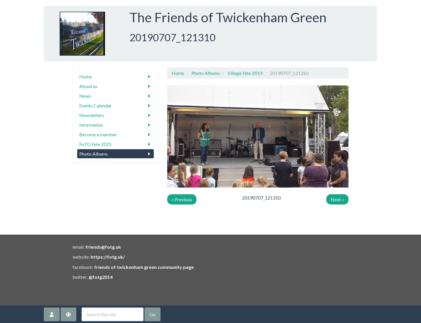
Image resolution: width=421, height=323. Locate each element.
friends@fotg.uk (103, 247)
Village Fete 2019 (245, 73)
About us (115, 86)
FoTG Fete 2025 (115, 144)
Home (115, 76)
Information (115, 124)
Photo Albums (115, 153)
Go (152, 314)
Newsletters (115, 115)
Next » (337, 199)
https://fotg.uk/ (108, 257)
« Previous (182, 199)
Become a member (115, 134)
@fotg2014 (101, 277)
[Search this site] (113, 314)
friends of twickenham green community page (144, 267)
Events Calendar (115, 105)
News (115, 95)
